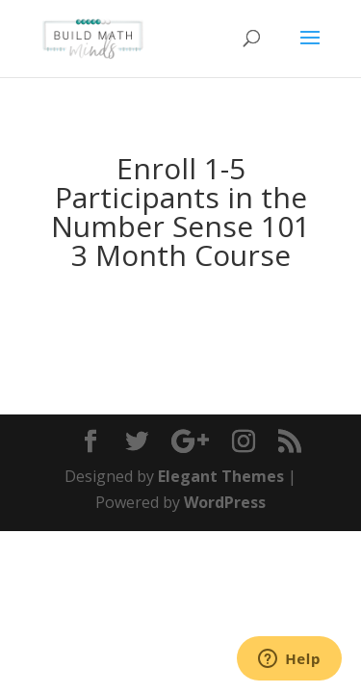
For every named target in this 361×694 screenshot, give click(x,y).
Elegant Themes (221, 476)
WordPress (225, 502)
